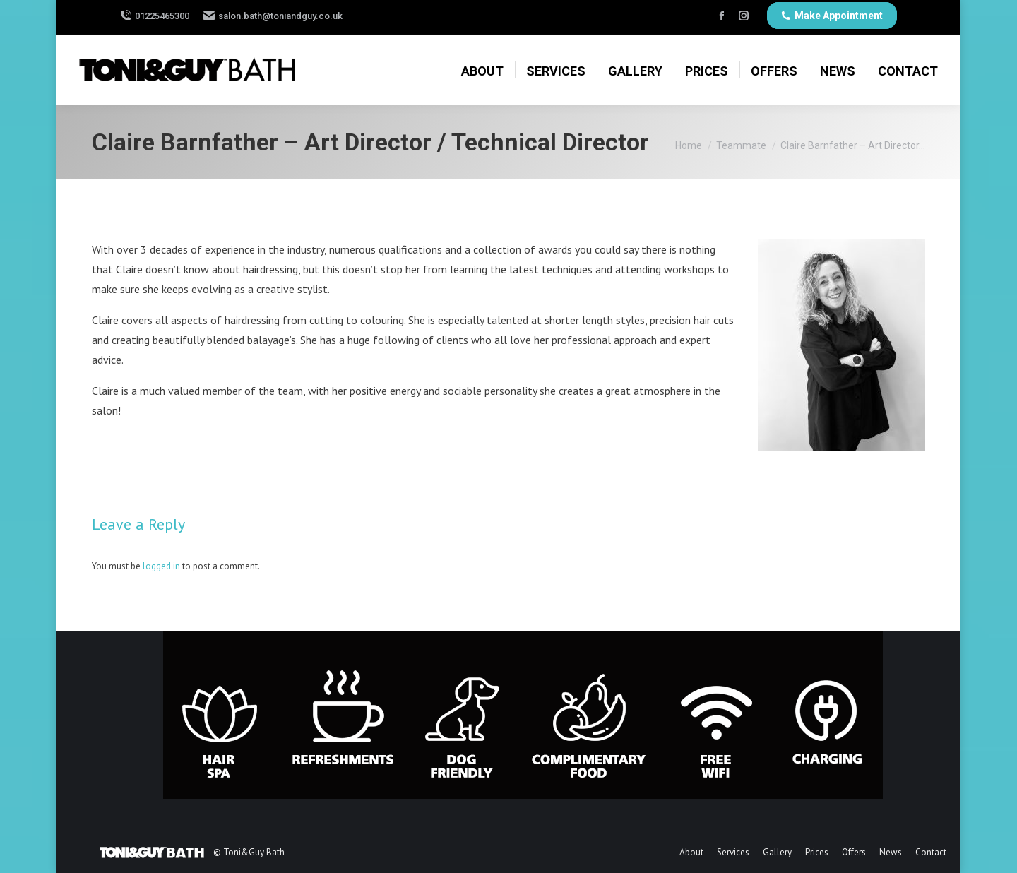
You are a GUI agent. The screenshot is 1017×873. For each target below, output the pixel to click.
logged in (161, 566)
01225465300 (162, 16)
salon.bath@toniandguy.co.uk (280, 16)
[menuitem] (482, 67)
